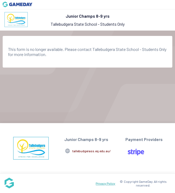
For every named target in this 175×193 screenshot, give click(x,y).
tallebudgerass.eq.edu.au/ (91, 151)
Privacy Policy (105, 183)
